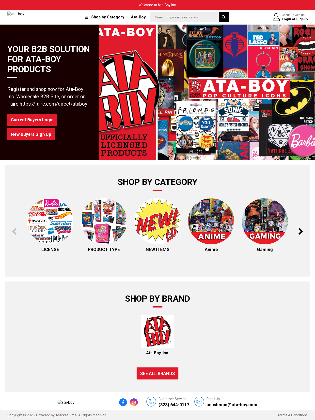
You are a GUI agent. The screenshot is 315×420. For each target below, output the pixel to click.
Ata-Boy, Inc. (157, 352)
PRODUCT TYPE (104, 249)
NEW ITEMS (158, 249)
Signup (302, 19)
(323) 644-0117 (173, 402)
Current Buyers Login (32, 119)
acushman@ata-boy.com (231, 402)
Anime (211, 249)
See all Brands (157, 373)
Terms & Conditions (292, 415)
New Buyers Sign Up (31, 134)
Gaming (265, 249)
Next (301, 231)
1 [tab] (207, 149)
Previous (14, 231)
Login (287, 19)
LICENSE (50, 249)
